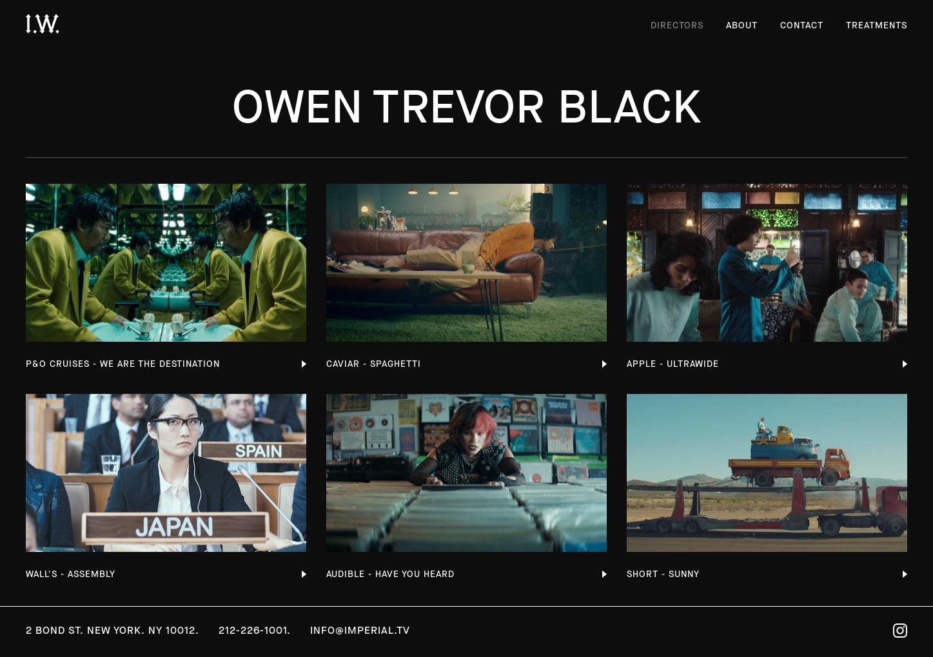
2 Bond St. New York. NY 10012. (112, 630)
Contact (801, 25)
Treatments (876, 25)
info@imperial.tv (360, 630)
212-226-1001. (255, 630)
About (742, 25)
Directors (677, 25)
